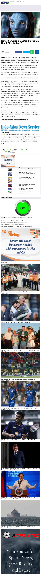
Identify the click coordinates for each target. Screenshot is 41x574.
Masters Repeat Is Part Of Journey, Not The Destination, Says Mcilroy (20, 352)
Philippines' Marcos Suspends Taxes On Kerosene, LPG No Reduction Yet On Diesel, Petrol (19, 500)
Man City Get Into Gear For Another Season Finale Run (18, 324)
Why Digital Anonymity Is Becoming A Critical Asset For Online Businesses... (14, 224)
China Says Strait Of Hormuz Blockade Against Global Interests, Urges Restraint (18, 529)
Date (3, 53)
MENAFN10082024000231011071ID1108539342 (14, 122)
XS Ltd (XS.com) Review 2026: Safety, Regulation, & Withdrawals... (12, 226)
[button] (20, 1)
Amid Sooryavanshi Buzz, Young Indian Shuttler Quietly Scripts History (18, 442)
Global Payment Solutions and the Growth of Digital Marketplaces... (13, 222)
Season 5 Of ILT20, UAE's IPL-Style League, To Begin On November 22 (18, 381)
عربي (17, 1)
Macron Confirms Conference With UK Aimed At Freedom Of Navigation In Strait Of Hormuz (20, 471)
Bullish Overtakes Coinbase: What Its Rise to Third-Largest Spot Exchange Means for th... (16, 228)
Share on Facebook (19, 53)
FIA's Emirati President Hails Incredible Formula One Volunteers (17, 294)
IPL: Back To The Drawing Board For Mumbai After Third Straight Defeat (19, 410)
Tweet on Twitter (26, 53)
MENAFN (3, 59)
